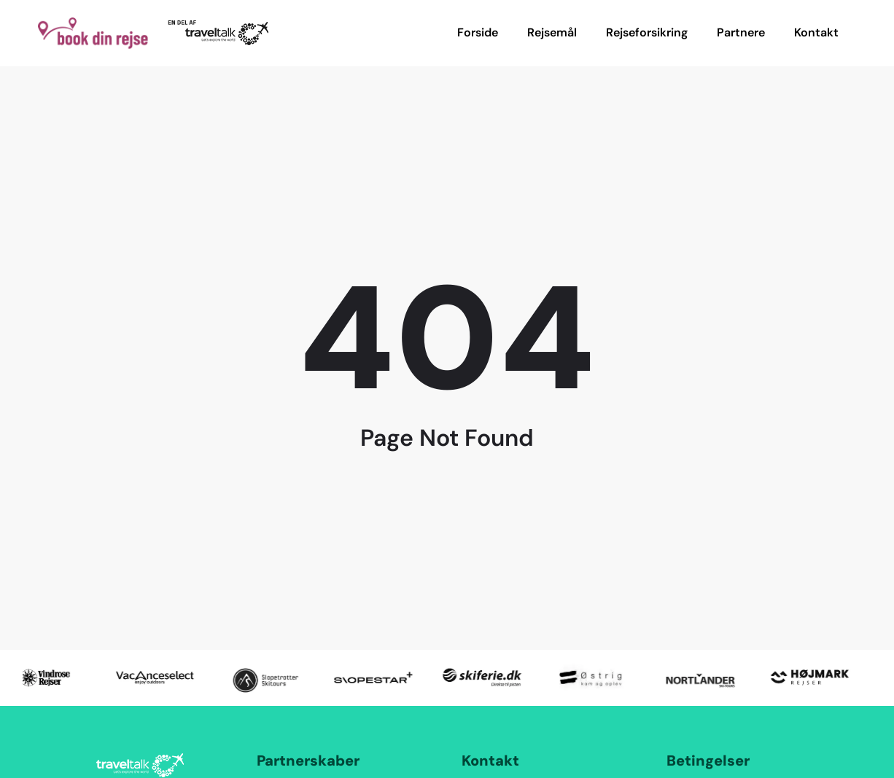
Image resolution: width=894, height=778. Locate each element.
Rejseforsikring (647, 32)
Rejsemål (552, 32)
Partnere (741, 32)
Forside (477, 32)
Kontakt (816, 32)
